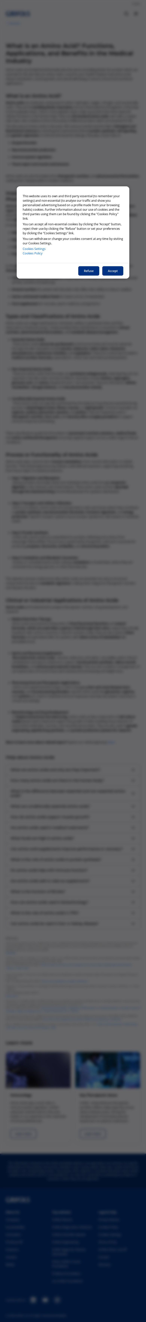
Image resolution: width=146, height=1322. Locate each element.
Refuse (89, 271)
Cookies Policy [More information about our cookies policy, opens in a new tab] (32, 253)
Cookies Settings (34, 249)
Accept (113, 271)
